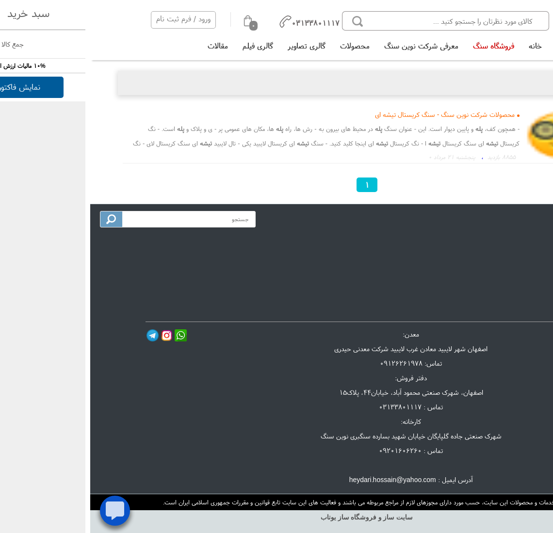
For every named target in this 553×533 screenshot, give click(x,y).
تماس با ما (515, 257)
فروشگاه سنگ (403, 45)
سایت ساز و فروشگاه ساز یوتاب (276, 517)
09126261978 (311, 363)
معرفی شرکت (511, 241)
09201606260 (310, 450)
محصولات (264, 45)
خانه (445, 45)
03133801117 (310, 407)
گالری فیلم (167, 45)
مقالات (127, 45)
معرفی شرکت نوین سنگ (331, 45)
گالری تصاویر (216, 45)
